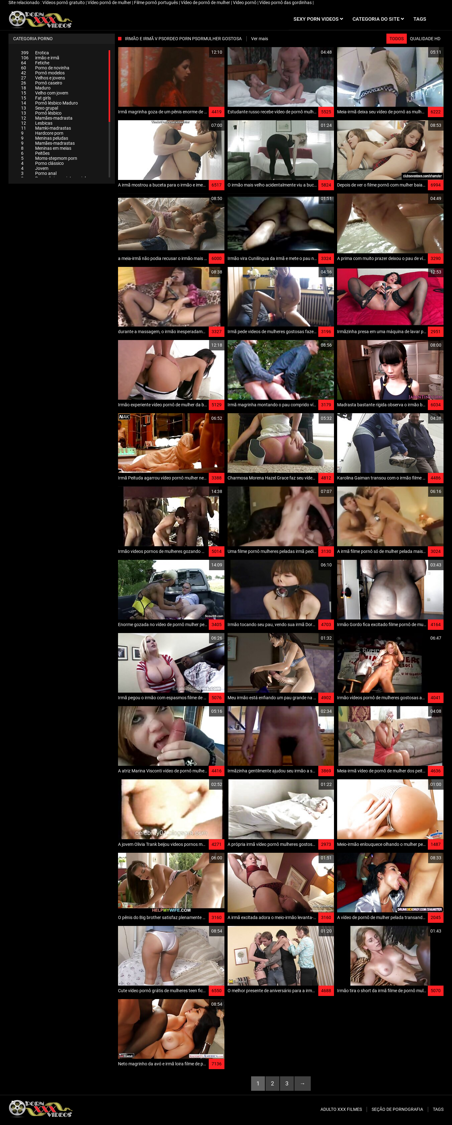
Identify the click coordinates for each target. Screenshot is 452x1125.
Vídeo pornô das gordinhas (286, 2)
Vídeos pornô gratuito (64, 2)
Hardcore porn (42, 133)
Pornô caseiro (41, 82)
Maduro (36, 87)
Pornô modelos (43, 72)
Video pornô (245, 2)
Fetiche (35, 62)
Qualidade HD (425, 38)
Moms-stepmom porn (49, 158)
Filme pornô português (156, 2)
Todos (397, 38)
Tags (438, 1109)
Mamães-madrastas (48, 143)
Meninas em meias (46, 148)
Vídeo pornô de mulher (110, 2)
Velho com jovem (44, 92)
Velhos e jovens (43, 77)
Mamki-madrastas (46, 128)
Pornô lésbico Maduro (49, 102)
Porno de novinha (45, 67)
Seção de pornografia (397, 1109)
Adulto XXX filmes (341, 1109)
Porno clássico (42, 163)
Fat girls (36, 97)
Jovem (34, 168)
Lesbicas (36, 123)
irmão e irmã (40, 57)
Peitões (35, 153)
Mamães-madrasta (47, 118)
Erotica (35, 52)
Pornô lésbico (41, 113)
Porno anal (38, 173)
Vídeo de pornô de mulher (206, 2)
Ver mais (259, 38)
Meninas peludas (44, 138)
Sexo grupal (39, 108)
